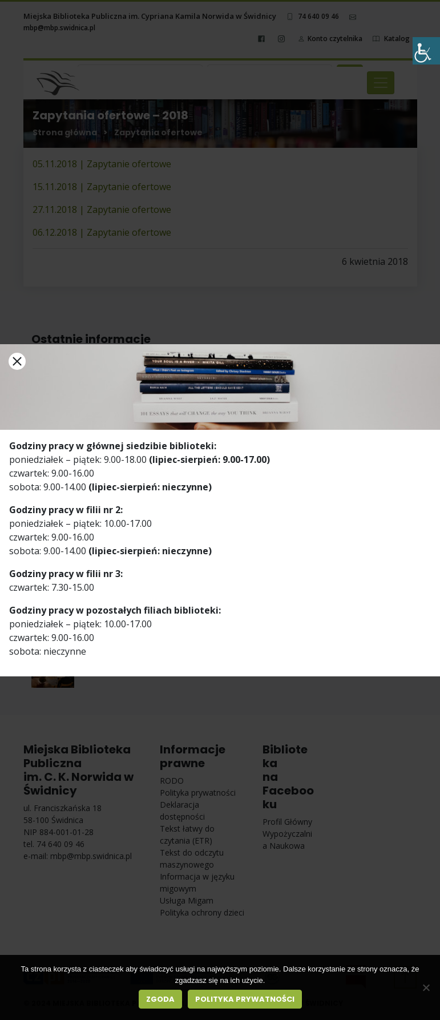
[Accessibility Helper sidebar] (426, 50)
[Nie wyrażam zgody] (425, 987)
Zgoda (160, 999)
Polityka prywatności (244, 999)
